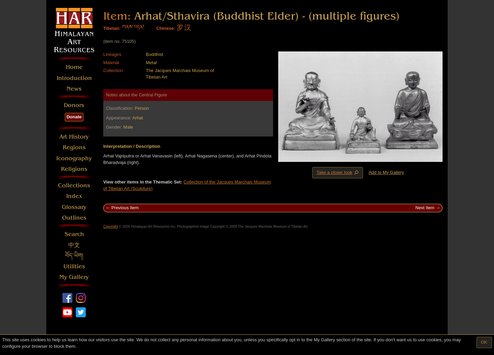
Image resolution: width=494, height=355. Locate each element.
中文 (74, 245)
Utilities (74, 266)
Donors (74, 105)
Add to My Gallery (386, 172)
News (74, 88)
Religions (74, 169)
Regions (74, 147)
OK (484, 342)
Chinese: (165, 28)
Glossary (74, 207)
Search (74, 234)
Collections (74, 185)
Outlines (74, 217)
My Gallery (74, 277)
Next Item (425, 207)
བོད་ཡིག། (74, 255)
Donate (74, 116)
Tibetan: (111, 28)
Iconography (74, 158)
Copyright (110, 226)
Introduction (74, 78)
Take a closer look (338, 172)
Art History (74, 136)
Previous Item (125, 207)
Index (74, 196)
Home (74, 67)
